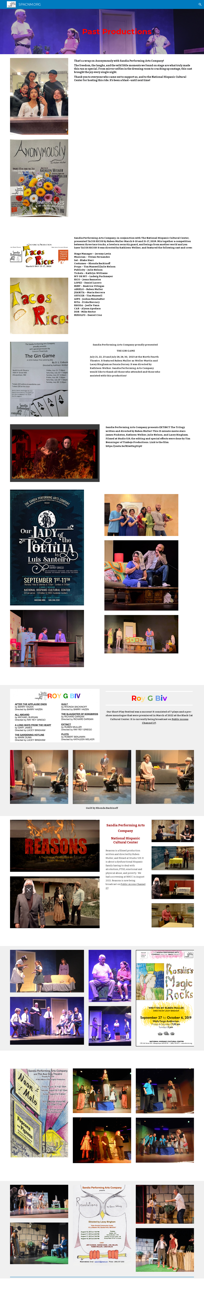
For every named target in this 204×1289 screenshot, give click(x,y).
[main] (102, 31)
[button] (200, 4)
